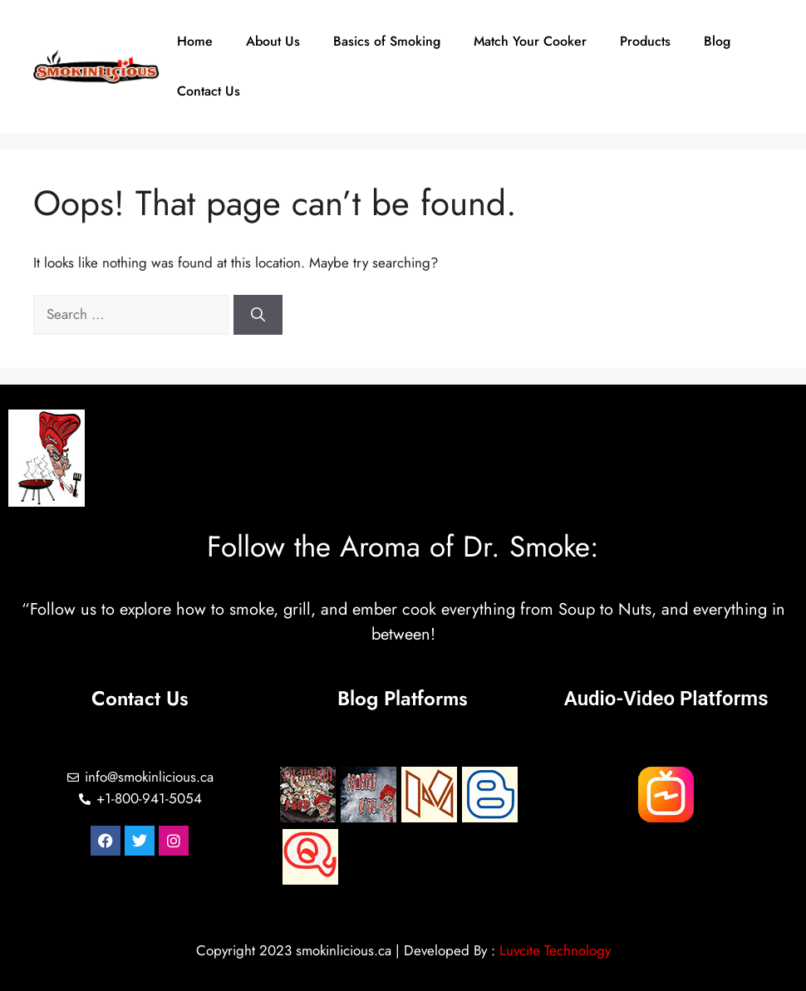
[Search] (258, 315)
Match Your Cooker (530, 41)
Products (645, 41)
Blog (717, 41)
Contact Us (208, 91)
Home (195, 41)
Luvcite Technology (555, 950)
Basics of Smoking (386, 41)
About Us (273, 41)
